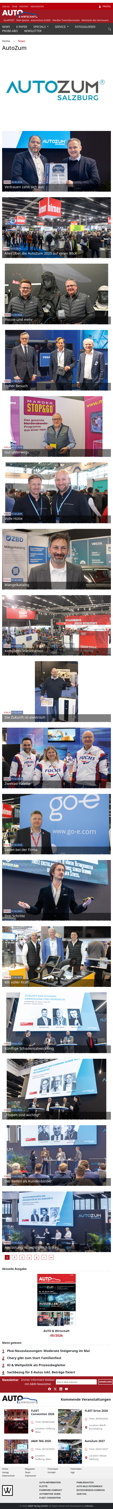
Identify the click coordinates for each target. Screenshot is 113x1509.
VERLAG (6, 6)
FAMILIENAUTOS (85, 1482)
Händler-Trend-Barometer (66, 20)
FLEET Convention (49, 1498)
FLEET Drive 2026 (96, 1411)
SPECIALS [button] (39, 27)
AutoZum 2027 (95, 1441)
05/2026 (56, 1335)
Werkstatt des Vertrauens (95, 20)
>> (51, 1257)
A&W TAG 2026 (41, 1441)
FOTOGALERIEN (85, 27)
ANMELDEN (105, 1381)
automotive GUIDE (41, 20)
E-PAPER (22, 27)
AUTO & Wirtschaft (56, 1331)
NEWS (6, 27)
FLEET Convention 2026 (42, 1412)
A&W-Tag (82, 1494)
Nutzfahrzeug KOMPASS (91, 1490)
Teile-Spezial (22, 20)
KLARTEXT (9, 20)
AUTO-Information (50, 1482)
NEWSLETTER (33, 31)
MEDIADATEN (37, 6)
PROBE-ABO (10, 31)
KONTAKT (24, 6)
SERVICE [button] (60, 27)
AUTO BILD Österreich (89, 1486)
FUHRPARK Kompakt (50, 1490)
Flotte (43, 1486)
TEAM (15, 6)
